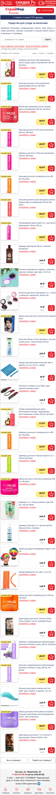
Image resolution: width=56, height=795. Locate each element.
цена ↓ (43, 53)
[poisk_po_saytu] (22, 39)
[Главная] (15, 10)
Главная (5, 790)
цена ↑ (35, 53)
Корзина (28, 790)
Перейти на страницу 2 (42, 760)
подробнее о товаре (27, 68)
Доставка (39, 790)
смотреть (39, 17)
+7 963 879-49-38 (19, 774)
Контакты (50, 790)
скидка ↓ (51, 53)
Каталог (16, 790)
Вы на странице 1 (14, 760)
